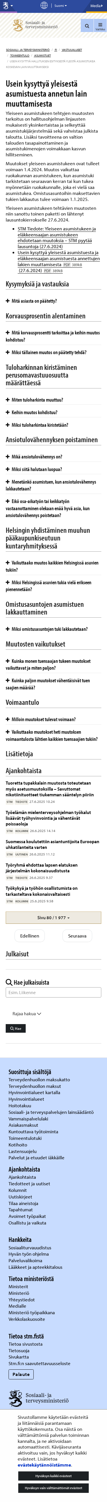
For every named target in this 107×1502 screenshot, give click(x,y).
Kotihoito (18, 1145)
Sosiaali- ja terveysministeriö (28, 50)
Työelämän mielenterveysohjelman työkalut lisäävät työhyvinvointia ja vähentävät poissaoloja (48, 818)
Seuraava (77, 936)
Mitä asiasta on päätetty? (31, 300)
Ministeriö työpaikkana (32, 1312)
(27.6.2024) (40, 270)
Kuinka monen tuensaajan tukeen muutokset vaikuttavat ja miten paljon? (48, 664)
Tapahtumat (21, 1209)
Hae (15, 1028)
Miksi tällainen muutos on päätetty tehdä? (46, 352)
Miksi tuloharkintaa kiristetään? (37, 424)
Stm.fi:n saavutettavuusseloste (39, 1363)
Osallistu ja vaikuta (27, 1223)
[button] (53, 917)
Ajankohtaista (22, 1177)
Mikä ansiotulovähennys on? (34, 456)
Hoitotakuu (20, 1105)
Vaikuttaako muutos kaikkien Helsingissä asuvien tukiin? (52, 566)
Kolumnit (18, 1190)
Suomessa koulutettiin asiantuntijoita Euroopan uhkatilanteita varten (52, 844)
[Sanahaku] (53, 992)
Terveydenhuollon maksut (35, 1086)
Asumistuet (42, 55)
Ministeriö (19, 1293)
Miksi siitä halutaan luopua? (34, 469)
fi (55, 50)
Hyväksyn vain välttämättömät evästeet (53, 1488)
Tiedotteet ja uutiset (30, 1183)
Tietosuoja (19, 1350)
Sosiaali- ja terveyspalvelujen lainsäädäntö (52, 1112)
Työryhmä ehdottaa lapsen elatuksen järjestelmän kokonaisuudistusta (42, 867)
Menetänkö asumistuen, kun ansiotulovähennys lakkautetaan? (51, 485)
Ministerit (19, 1286)
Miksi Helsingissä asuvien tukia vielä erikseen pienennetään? (48, 586)
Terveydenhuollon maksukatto (40, 1079)
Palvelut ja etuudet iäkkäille (36, 1157)
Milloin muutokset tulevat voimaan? (41, 719)
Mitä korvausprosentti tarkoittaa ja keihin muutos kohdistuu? (53, 336)
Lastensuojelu (23, 1151)
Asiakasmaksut (23, 1125)
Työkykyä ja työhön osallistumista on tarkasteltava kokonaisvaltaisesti (42, 891)
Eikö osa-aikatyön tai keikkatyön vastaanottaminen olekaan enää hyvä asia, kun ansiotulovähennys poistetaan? (48, 508)
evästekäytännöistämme (44, 1465)
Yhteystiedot (22, 1299)
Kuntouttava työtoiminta (33, 1131)
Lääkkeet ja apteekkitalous (35, 1267)
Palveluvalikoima (25, 1260)
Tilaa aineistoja (23, 1203)
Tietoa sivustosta (26, 1344)
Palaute (21, 1374)
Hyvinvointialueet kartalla (35, 1092)
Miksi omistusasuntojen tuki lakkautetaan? (47, 628)
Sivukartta (19, 1357)
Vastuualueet (71, 50)
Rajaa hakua (27, 1013)
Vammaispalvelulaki (29, 1119)
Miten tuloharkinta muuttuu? (34, 399)
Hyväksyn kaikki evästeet (53, 1476)
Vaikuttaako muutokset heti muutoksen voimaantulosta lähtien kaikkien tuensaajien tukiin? (52, 735)
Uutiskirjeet (21, 1197)
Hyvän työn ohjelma (29, 1254)
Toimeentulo (19, 55)
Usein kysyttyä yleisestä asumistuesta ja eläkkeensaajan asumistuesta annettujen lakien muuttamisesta (59, 258)
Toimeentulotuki (26, 1138)
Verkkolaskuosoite (27, 1319)
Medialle (18, 1306)
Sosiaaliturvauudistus (30, 1247)
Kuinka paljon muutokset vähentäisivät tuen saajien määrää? (48, 684)
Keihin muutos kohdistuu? (31, 412)
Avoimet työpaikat (27, 1216)
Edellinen (29, 936)
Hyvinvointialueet (27, 1099)
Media (96, 5)
